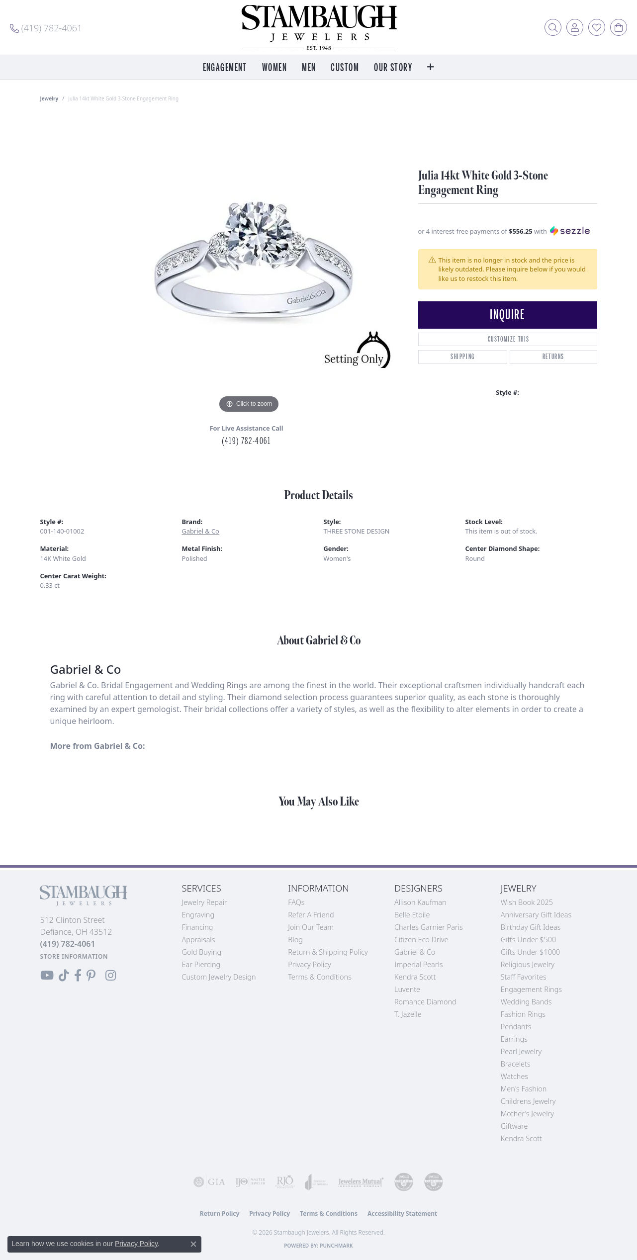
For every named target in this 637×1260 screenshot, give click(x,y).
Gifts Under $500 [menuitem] (528, 939)
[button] (553, 27)
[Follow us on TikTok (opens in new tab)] (64, 976)
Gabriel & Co (200, 531)
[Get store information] (74, 956)
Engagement (225, 68)
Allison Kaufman (420, 902)
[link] (46, 27)
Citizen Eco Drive (421, 939)
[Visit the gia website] (209, 1182)
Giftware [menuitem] (514, 1126)
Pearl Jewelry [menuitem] (521, 1051)
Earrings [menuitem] (514, 1039)
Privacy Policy (309, 964)
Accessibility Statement (402, 1213)
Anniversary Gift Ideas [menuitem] (536, 914)
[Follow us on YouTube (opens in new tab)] (47, 976)
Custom (345, 68)
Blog (295, 939)
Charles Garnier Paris (428, 927)
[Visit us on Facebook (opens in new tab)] (78, 976)
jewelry (49, 98)
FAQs (296, 902)
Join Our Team (311, 927)
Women (274, 68)
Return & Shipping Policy (328, 952)
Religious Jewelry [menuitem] (527, 964)
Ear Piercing (201, 964)
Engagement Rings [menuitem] (531, 989)
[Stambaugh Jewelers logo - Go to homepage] (318, 27)
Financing (197, 927)
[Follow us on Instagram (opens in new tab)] (110, 976)
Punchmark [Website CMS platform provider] (336, 1245)
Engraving (198, 914)
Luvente (407, 989)
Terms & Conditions (320, 977)
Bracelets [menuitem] (516, 1064)
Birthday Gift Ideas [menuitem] (531, 927)
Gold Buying (202, 952)
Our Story (393, 68)
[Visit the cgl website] (434, 1182)
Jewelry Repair (204, 902)
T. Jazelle (408, 1014)
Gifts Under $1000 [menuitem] (530, 952)
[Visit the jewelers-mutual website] (361, 1182)
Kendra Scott (415, 977)
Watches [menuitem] (514, 1076)
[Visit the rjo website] (285, 1182)
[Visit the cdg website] (404, 1182)
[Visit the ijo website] (250, 1182)
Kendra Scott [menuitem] (521, 1138)
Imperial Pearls (418, 964)
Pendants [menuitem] (516, 1026)
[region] (249, 266)
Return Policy (220, 1213)
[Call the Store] (67, 943)
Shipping (463, 356)
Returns (553, 356)
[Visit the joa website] (316, 1182)
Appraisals (198, 939)
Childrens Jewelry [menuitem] (528, 1101)
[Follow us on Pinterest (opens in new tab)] (91, 976)
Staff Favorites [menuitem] (523, 977)
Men (309, 68)
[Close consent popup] (193, 1244)
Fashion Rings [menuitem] (523, 1014)
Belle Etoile (412, 914)
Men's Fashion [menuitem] (523, 1088)
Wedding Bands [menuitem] (526, 1001)
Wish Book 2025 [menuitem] (527, 902)
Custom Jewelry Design (219, 977)
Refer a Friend (311, 914)
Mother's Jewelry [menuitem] (527, 1113)
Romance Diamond (425, 1001)
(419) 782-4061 (246, 441)
